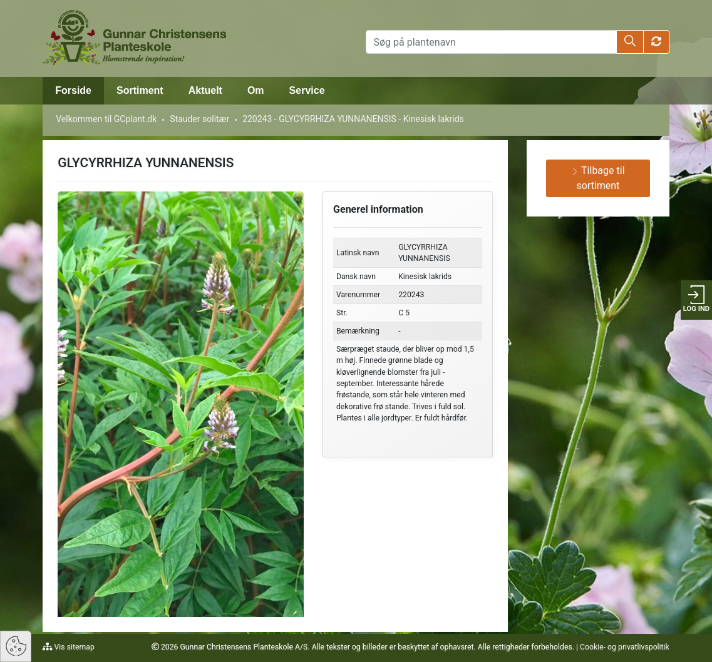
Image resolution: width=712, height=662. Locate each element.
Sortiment (139, 90)
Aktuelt (205, 90)
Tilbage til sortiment (597, 178)
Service (307, 90)
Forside (73, 90)
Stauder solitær (199, 119)
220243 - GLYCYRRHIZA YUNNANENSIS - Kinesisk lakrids (353, 119)
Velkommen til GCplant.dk (106, 119)
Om (255, 90)
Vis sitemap (74, 647)
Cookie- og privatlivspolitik (624, 647)
